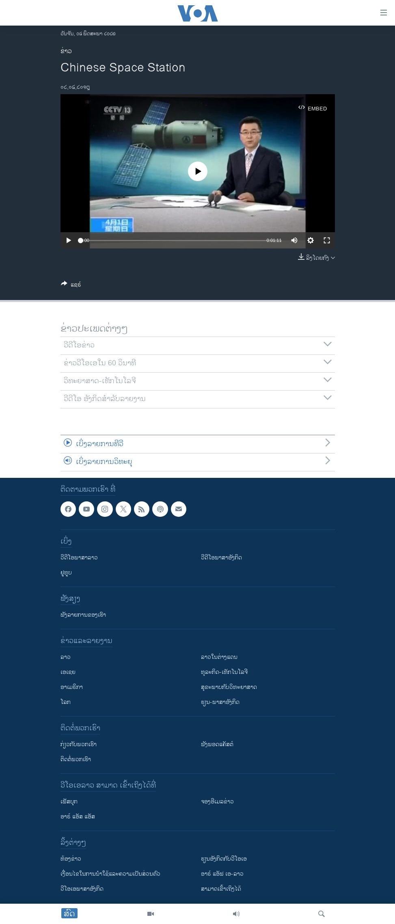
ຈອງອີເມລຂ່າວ (217, 801)
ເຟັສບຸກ (69, 801)
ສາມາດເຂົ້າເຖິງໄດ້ (221, 889)
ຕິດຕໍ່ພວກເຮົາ (75, 759)
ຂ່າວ (66, 51)
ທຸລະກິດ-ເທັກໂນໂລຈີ (224, 672)
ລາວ (65, 657)
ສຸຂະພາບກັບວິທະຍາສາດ (229, 687)
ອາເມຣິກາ (71, 687)
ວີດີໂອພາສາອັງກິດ (221, 557)
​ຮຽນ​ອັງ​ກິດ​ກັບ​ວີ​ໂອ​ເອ (224, 859)
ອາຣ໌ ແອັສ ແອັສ (77, 816)
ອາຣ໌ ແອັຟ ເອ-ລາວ (222, 874)
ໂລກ (65, 702)
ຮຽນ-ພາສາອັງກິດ (220, 702)
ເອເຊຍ (68, 672)
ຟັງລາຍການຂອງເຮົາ (83, 615)
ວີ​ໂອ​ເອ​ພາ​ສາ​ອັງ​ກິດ (82, 889)
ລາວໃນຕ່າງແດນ (219, 657)
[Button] (71, 286)
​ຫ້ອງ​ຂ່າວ (70, 859)
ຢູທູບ (66, 572)
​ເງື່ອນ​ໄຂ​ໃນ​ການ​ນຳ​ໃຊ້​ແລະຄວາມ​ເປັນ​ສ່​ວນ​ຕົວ (110, 874)
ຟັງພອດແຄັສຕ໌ (217, 744)
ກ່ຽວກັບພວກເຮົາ (78, 744)
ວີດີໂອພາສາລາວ (79, 557)
